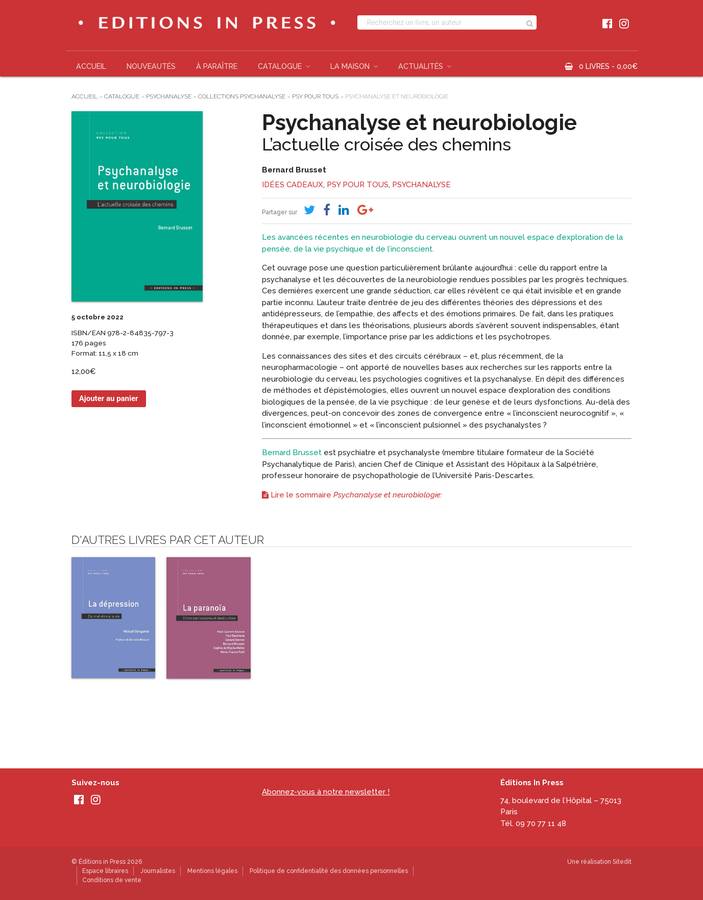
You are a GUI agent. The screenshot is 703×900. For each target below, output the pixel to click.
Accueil (91, 66)
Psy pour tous (315, 96)
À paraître (216, 66)
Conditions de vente (111, 880)
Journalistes (157, 870)
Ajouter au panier (108, 398)
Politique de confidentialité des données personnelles (329, 870)
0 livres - (608, 66)
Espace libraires (105, 870)
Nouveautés (151, 66)
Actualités (420, 66)
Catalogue (280, 66)
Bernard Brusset (294, 169)
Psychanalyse (168, 96)
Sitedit (622, 861)
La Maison (350, 66)
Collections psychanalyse (241, 96)
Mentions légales (212, 870)
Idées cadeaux (292, 184)
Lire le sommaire (352, 494)
